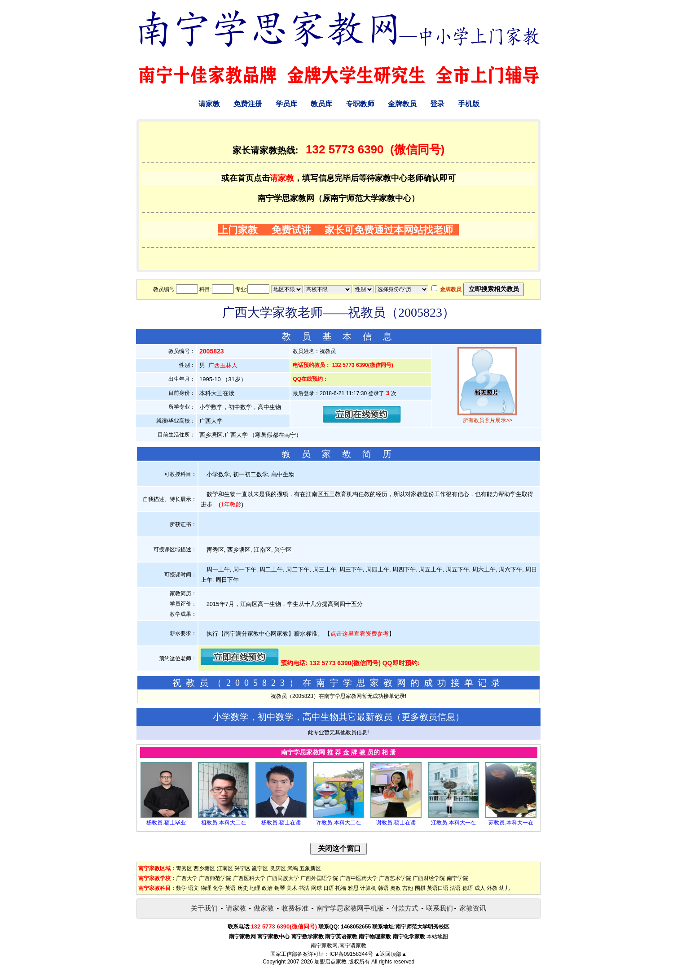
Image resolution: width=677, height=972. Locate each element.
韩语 (383, 888)
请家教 (209, 104)
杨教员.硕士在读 (280, 822)
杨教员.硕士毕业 (165, 822)
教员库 (321, 104)
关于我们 (204, 908)
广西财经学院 (429, 878)
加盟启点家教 (330, 962)
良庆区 (278, 868)
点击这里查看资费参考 (359, 633)
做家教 (264, 908)
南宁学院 (457, 878)
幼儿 (504, 888)
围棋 (420, 888)
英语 (230, 888)
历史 (242, 888)
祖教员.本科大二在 (223, 822)
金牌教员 (402, 104)
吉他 (407, 888)
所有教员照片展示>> (487, 420)
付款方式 (404, 908)
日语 (328, 888)
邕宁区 (260, 868)
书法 (304, 888)
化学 (218, 888)
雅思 (353, 888)
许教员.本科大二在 (338, 822)
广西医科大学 (249, 878)
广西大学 (187, 878)
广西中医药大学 (359, 878)
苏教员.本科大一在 (510, 822)
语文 (193, 888)
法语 (455, 888)
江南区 (225, 868)
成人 (480, 888)
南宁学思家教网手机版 (350, 908)
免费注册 (247, 104)
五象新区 (310, 868)
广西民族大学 (283, 878)
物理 (206, 888)
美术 (291, 888)
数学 (181, 888)
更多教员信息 (428, 717)
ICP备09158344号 (351, 954)
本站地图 (437, 936)
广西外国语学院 (319, 878)
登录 (437, 104)
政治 (267, 888)
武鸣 (292, 868)
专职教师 (360, 104)
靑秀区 (184, 868)
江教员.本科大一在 (453, 822)
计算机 (368, 888)
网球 (316, 888)
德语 (467, 888)
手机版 (468, 104)
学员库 (286, 104)
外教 (492, 888)
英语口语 (437, 888)
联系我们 (439, 908)
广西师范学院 (215, 878)
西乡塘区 (204, 868)
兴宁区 (242, 868)
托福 (340, 888)
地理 (255, 888)
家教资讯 (472, 908)
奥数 (395, 888)
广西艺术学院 (395, 878)
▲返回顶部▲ (390, 954)
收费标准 (294, 908)
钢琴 (279, 888)
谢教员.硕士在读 (395, 822)
